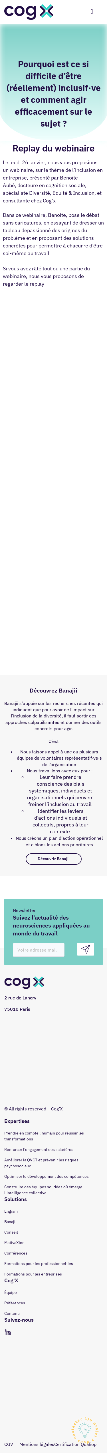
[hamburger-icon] (91, 12)
